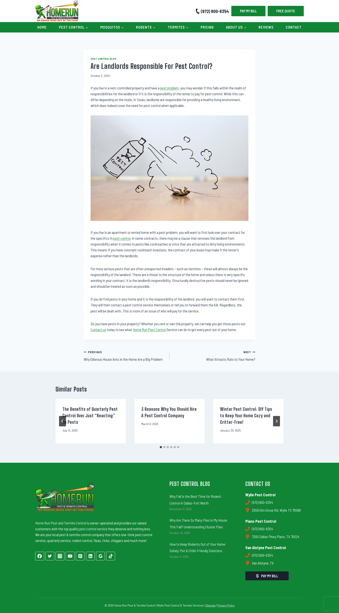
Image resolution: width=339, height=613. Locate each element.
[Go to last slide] (62, 421)
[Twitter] (49, 556)
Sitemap (210, 605)
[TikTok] (110, 556)
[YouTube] (70, 556)
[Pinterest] (80, 556)
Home (42, 27)
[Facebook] (39, 556)
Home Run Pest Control (149, 329)
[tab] (161, 447)
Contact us (98, 329)
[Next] (276, 421)
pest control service (93, 529)
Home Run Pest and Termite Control (60, 523)
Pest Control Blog (103, 58)
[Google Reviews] (100, 556)
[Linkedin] (90, 556)
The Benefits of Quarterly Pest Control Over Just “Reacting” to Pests (90, 415)
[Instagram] (60, 556)
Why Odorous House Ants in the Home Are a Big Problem (125, 355)
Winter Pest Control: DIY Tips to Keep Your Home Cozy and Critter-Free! (246, 415)
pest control (121, 238)
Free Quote (285, 11)
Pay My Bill (248, 11)
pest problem (169, 88)
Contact (294, 27)
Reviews (266, 27)
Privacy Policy (226, 605)
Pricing (207, 27)
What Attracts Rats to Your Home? (214, 355)
